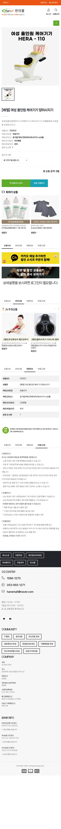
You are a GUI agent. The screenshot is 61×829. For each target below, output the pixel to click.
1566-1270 (14, 578)
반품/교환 (41, 245)
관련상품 (18, 245)
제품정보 (29, 245)
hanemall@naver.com (20, 591)
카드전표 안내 (34, 636)
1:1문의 (6, 636)
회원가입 (43, 3)
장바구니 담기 (16, 183)
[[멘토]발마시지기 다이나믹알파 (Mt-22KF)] (45, 327)
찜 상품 (32, 563)
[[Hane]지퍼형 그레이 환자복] (45, 209)
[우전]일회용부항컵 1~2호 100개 (13, 228)
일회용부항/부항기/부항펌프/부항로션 (14, 225)
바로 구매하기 (39, 183)
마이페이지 (6, 563)
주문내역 (20, 563)
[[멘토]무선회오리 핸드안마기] (16, 327)
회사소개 (5, 555)
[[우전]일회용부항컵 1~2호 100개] (16, 209)
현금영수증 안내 (28, 644)
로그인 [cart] (48, 12)
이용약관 (18, 555)
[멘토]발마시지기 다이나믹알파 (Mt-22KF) (44, 346)
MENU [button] (6, 3)
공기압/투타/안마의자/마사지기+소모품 (28, 137)
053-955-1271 (16, 585)
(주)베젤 (17, 141)
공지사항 (19, 636)
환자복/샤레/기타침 (37, 225)
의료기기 (16, 134)
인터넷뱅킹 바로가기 (10, 730)
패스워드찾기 (53, 3)
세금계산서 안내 (10, 644)
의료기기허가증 (31, 651)
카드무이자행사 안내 (11, 651)
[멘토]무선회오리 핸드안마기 (12, 345)
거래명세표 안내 (47, 644)
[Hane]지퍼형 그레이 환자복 (41, 228)
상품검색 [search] (56, 12)
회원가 (4, 233)
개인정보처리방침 (35, 555)
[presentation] (55, 309)
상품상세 (7, 245)
